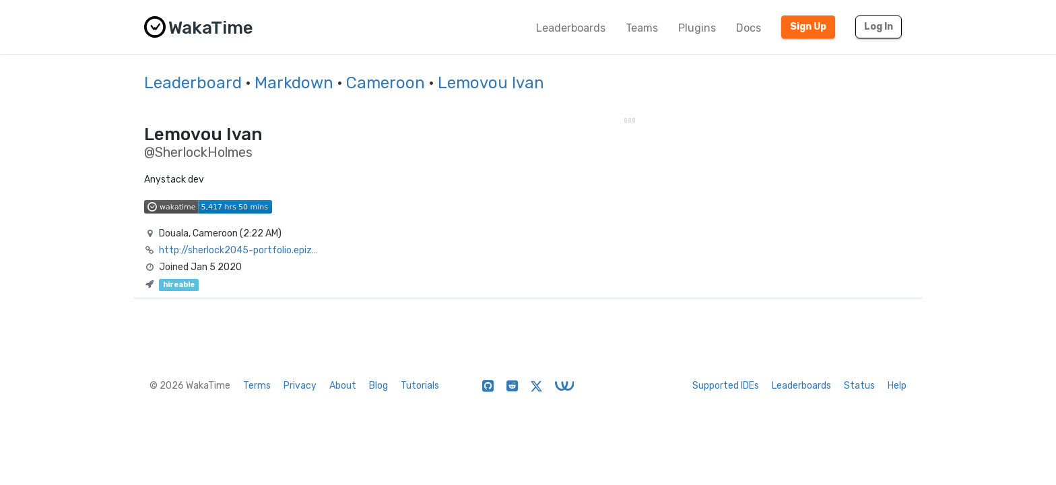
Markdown (294, 82)
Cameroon (385, 82)
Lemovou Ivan (491, 82)
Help (897, 385)
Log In (878, 26)
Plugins (697, 28)
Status (859, 385)
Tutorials (420, 385)
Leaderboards (570, 28)
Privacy (300, 385)
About (342, 385)
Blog (378, 385)
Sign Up (808, 26)
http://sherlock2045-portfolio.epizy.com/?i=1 (259, 250)
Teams (642, 28)
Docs (748, 28)
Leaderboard (193, 82)
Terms (257, 385)
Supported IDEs (725, 385)
